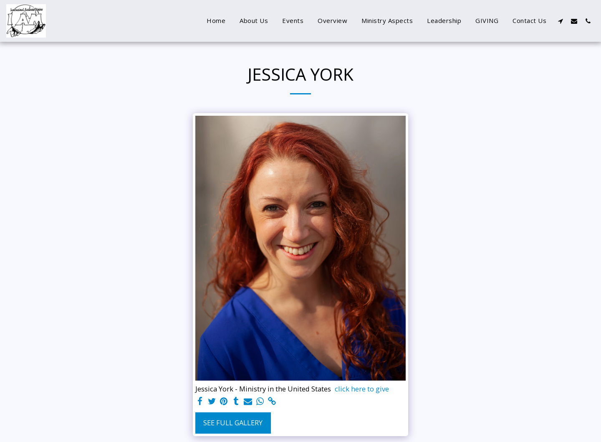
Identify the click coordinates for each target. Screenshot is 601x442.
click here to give (362, 389)
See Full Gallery (233, 422)
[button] (560, 21)
